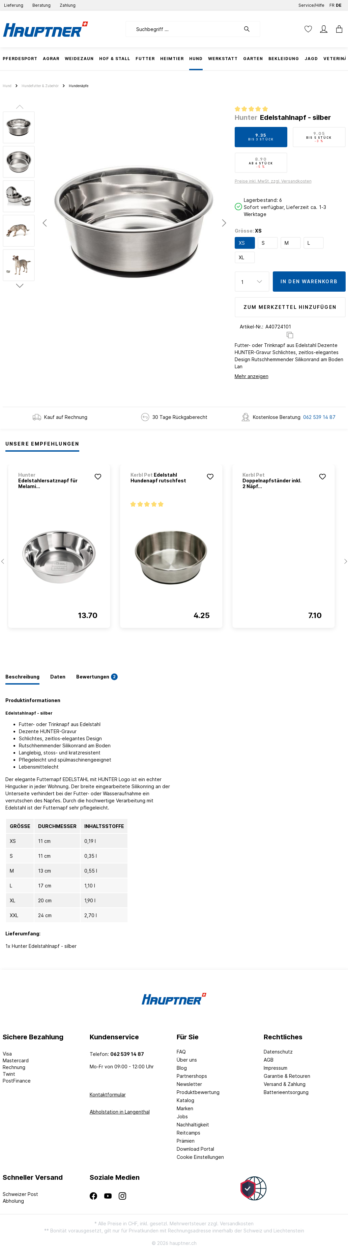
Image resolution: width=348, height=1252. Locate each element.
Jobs (182, 1116)
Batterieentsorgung (286, 1092)
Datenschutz (278, 1052)
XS (242, 243)
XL (241, 257)
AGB (268, 1060)
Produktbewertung (198, 1092)
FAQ (181, 1052)
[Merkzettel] (308, 29)
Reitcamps (188, 1133)
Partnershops (192, 1076)
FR (332, 4)
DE (339, 4)
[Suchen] (250, 29)
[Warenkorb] (337, 29)
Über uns (187, 1060)
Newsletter (189, 1084)
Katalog (185, 1100)
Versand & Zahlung (285, 1084)
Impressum (275, 1068)
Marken (185, 1108)
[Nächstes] (224, 223)
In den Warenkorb (309, 281)
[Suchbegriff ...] (182, 29)
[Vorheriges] (44, 223)
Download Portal (195, 1149)
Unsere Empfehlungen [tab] (42, 444)
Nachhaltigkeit (193, 1124)
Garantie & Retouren (287, 1076)
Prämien (186, 1141)
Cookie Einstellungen (200, 1157)
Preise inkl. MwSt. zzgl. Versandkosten (273, 181)
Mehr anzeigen (251, 376)
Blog (182, 1068)
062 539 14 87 (319, 417)
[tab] (22, 677)
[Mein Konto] (323, 29)
